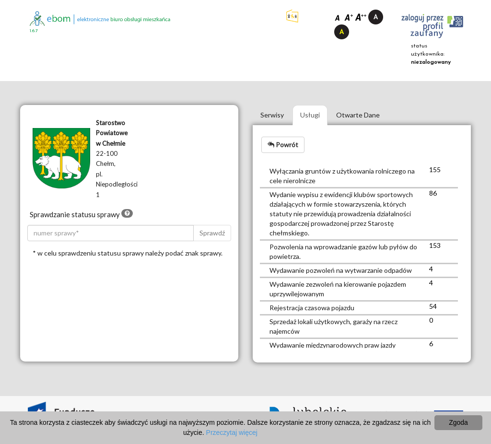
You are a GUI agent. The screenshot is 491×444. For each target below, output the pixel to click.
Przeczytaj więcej (231, 432)
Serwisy (272, 115)
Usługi (310, 115)
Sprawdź (212, 233)
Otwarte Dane (358, 115)
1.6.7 (34, 31)
